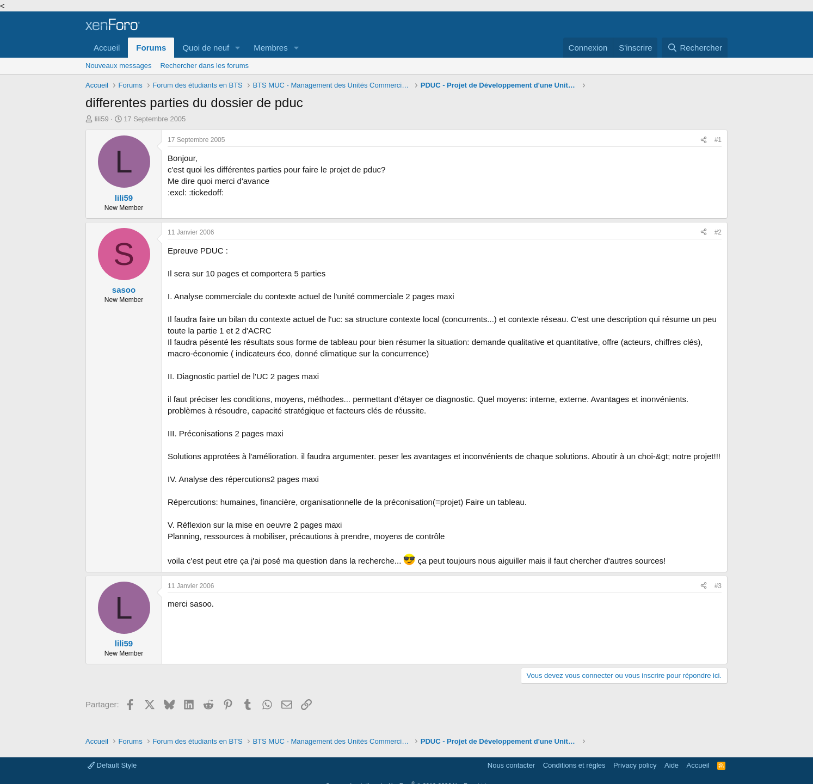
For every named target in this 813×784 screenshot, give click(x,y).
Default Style (112, 765)
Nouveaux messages (118, 65)
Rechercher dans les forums (204, 65)
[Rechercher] (695, 48)
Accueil (107, 47)
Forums (151, 47)
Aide (671, 765)
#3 (718, 586)
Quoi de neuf (205, 47)
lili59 (102, 119)
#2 (718, 232)
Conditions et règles (574, 765)
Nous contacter (511, 765)
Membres (271, 47)
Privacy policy (634, 765)
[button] (237, 48)
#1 (718, 140)
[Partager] (704, 140)
